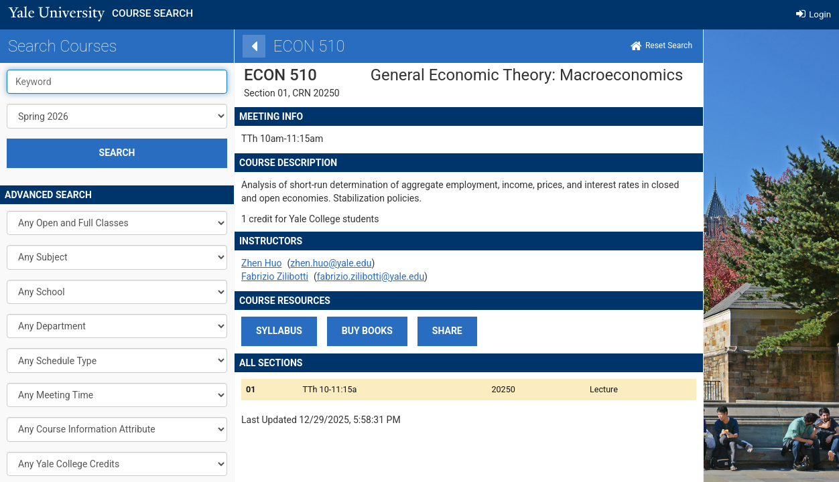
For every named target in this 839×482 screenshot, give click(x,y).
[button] (341, 331)
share (421, 330)
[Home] (635, 46)
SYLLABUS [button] (253, 330)
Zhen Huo (235, 263)
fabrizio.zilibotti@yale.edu (344, 276)
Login (813, 14)
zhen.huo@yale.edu (304, 263)
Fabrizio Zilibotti (248, 276)
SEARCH (117, 152)
